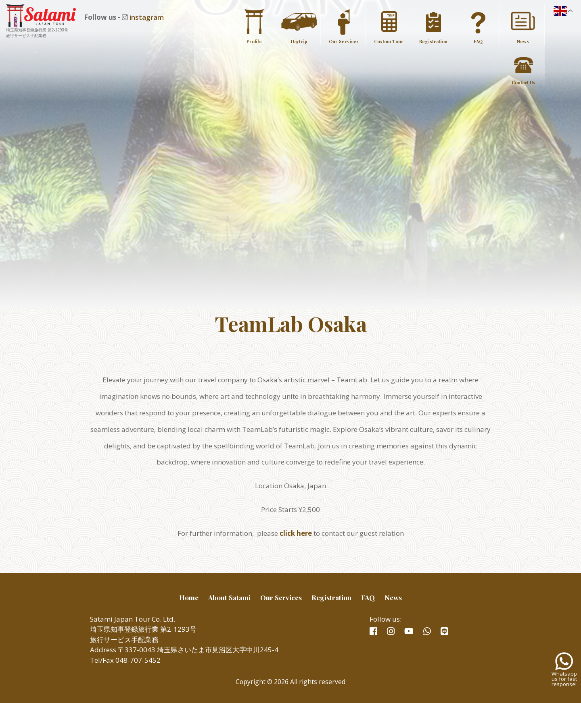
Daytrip (299, 41)
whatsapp (427, 631)
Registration (433, 41)
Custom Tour (388, 41)
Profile (254, 41)
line (444, 631)
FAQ (478, 41)
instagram (154, 17)
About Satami (229, 597)
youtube (409, 631)
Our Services (344, 41)
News (523, 41)
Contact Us (523, 82)
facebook (373, 631)
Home (189, 597)
